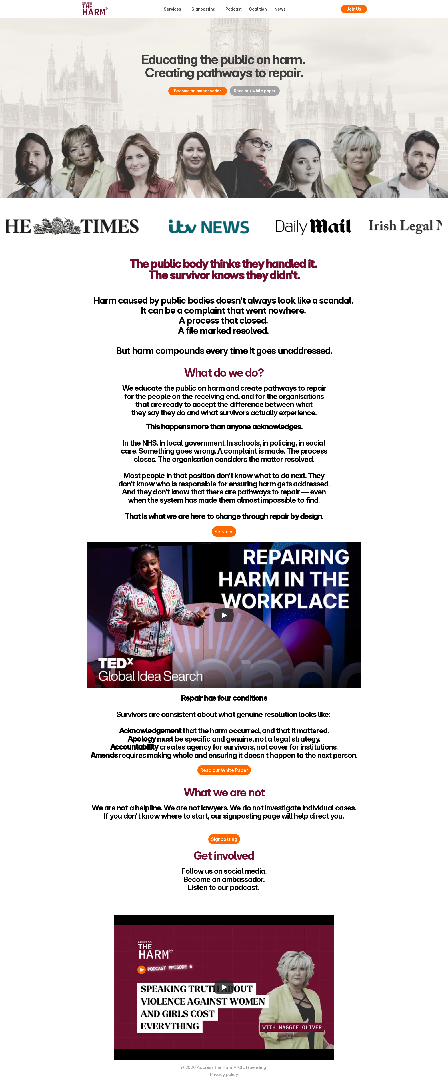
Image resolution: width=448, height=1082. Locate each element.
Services (224, 531)
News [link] (279, 9)
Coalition (258, 9)
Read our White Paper (224, 770)
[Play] (224, 615)
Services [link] (172, 9)
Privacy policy (224, 1074)
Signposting (224, 839)
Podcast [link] (233, 9)
